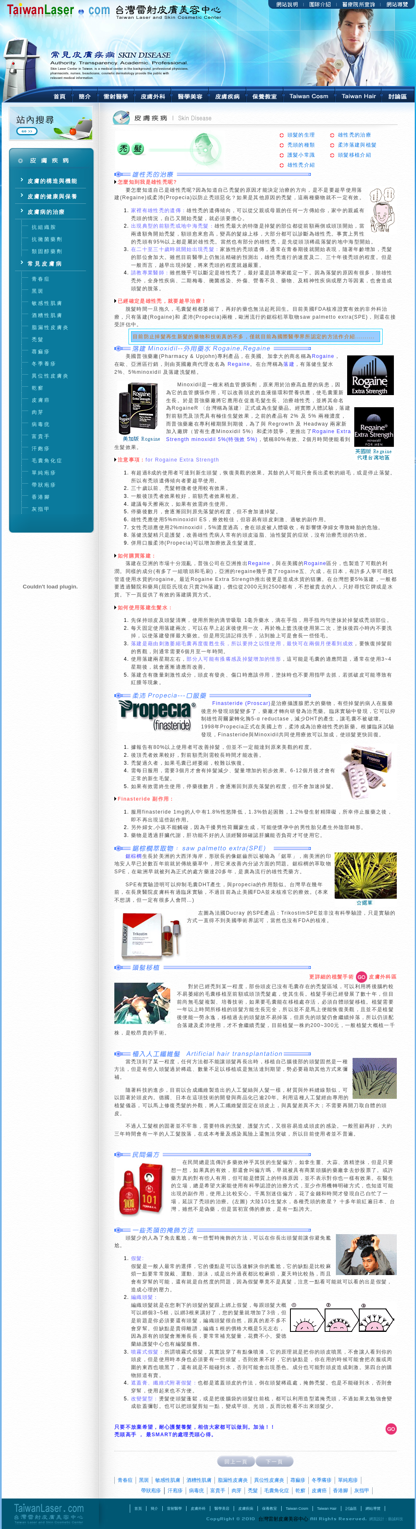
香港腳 (340, 1491)
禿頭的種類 (301, 145)
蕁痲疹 (297, 1480)
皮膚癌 (319, 1491)
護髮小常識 (301, 155)
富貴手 (217, 1491)
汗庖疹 (175, 1491)
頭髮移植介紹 (354, 155)
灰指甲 (361, 1491)
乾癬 (300, 1491)
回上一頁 (236, 1462)
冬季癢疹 (322, 1480)
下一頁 (274, 1462)
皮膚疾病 (245, 1508)
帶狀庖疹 (151, 1491)
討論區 (351, 1508)
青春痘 (125, 1480)
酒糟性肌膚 (199, 1480)
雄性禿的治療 (354, 135)
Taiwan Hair (327, 1508)
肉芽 (237, 1491)
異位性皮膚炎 (269, 1480)
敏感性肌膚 (167, 1480)
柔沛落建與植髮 (357, 145)
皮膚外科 (198, 1508)
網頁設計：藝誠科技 (386, 1519)
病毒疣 (196, 1491)
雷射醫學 (174, 1508)
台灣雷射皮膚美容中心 (50, 1514)
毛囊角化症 (276, 1491)
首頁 (138, 1508)
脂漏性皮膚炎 (233, 1480)
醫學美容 (221, 1508)
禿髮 (253, 1491)
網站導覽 (373, 1508)
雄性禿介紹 (301, 165)
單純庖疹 (348, 1480)
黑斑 (144, 1480)
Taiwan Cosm (297, 1508)
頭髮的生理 (301, 135)
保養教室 (269, 1508)
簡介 (154, 1508)
